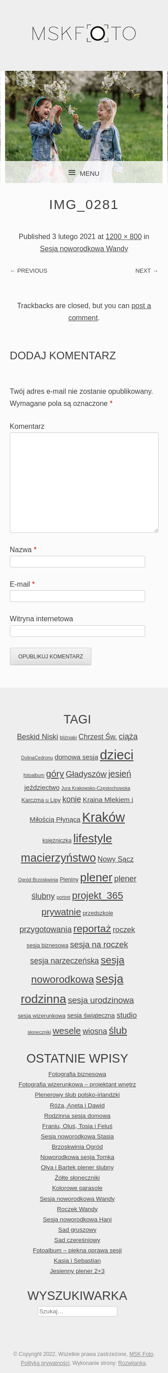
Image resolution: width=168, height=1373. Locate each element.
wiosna (94, 1031)
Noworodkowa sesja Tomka (77, 1157)
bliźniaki (68, 737)
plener (96, 877)
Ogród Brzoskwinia (38, 879)
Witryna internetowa (41, 619)
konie (71, 799)
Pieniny (69, 879)
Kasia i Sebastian (77, 1260)
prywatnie (61, 912)
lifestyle (92, 838)
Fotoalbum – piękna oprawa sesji (77, 1250)
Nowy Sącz (116, 859)
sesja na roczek (99, 944)
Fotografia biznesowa (77, 1074)
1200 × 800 (124, 236)
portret (63, 897)
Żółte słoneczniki (77, 1177)
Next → (146, 270)
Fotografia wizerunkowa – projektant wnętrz (77, 1084)
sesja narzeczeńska (64, 960)
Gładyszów (86, 774)
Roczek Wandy (77, 1209)
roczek (124, 929)
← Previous (28, 270)
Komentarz (27, 426)
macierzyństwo (58, 857)
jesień (119, 774)
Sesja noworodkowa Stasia (77, 1136)
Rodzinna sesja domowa (77, 1115)
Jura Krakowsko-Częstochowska (95, 788)
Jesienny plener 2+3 (77, 1271)
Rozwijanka (132, 1363)
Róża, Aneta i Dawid (77, 1105)
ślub (118, 1030)
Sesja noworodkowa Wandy (84, 249)
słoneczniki (39, 1032)
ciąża (128, 736)
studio (126, 1015)
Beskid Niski (37, 736)
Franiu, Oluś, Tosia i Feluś (77, 1126)
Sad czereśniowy (77, 1240)
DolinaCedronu (37, 757)
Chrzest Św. (97, 736)
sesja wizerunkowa (42, 1015)
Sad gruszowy (77, 1229)
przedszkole (98, 913)
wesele (66, 1031)
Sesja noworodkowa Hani (77, 1219)
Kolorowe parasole (77, 1188)
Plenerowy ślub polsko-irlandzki (77, 1094)
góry (55, 773)
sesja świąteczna (91, 1015)
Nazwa (23, 550)
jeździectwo (42, 787)
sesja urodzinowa (101, 1000)
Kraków (103, 817)
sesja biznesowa (47, 945)
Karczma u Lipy (41, 800)
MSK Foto (141, 1354)
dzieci (117, 754)
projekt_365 (97, 895)
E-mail (22, 584)
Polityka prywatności (45, 1363)
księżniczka (57, 840)
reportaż (92, 928)
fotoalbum (33, 775)
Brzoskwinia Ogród (77, 1146)
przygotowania (46, 929)
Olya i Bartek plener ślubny (77, 1167)
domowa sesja (76, 757)
